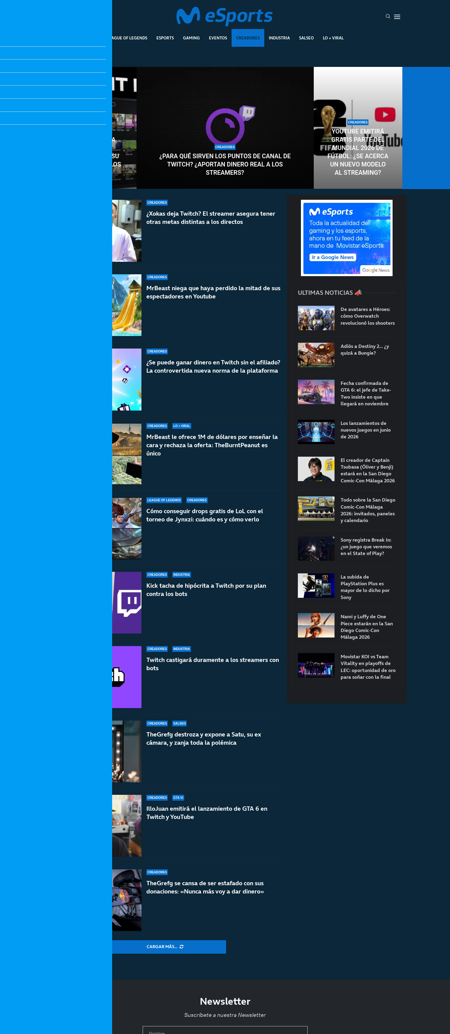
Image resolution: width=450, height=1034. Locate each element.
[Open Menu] (397, 17)
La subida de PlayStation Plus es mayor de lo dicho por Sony (365, 587)
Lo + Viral (333, 38)
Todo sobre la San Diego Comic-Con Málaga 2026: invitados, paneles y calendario (368, 510)
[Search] (388, 17)
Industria (279, 38)
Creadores (248, 38)
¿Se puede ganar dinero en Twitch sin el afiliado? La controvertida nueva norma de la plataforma (213, 366)
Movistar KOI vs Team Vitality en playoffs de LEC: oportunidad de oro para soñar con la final (368, 666)
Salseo (306, 38)
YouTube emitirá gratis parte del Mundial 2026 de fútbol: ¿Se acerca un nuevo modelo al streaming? (357, 152)
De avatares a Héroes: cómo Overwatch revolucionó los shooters (368, 316)
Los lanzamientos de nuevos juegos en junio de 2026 (366, 430)
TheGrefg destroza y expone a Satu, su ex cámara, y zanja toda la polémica (203, 750)
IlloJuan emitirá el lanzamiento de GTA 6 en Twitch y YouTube (206, 817)
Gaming (191, 38)
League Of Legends (127, 38)
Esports (165, 38)
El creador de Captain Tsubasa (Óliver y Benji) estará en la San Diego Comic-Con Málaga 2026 (368, 470)
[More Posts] (165, 947)
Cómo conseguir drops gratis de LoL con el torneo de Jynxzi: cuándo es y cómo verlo (204, 520)
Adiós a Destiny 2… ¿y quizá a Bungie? (365, 349)
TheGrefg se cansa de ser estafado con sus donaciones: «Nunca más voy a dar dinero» (205, 887)
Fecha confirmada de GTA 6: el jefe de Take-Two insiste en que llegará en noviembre (366, 393)
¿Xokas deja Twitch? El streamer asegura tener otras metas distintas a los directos (210, 217)
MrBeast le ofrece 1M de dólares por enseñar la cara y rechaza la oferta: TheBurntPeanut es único (212, 445)
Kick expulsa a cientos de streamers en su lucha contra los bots (92, 156)
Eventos (218, 38)
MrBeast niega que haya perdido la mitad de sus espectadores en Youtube (213, 292)
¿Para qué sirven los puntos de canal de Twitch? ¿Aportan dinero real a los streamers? (225, 164)
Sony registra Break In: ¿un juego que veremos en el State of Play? (366, 546)
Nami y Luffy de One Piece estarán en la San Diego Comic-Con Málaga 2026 (367, 626)
